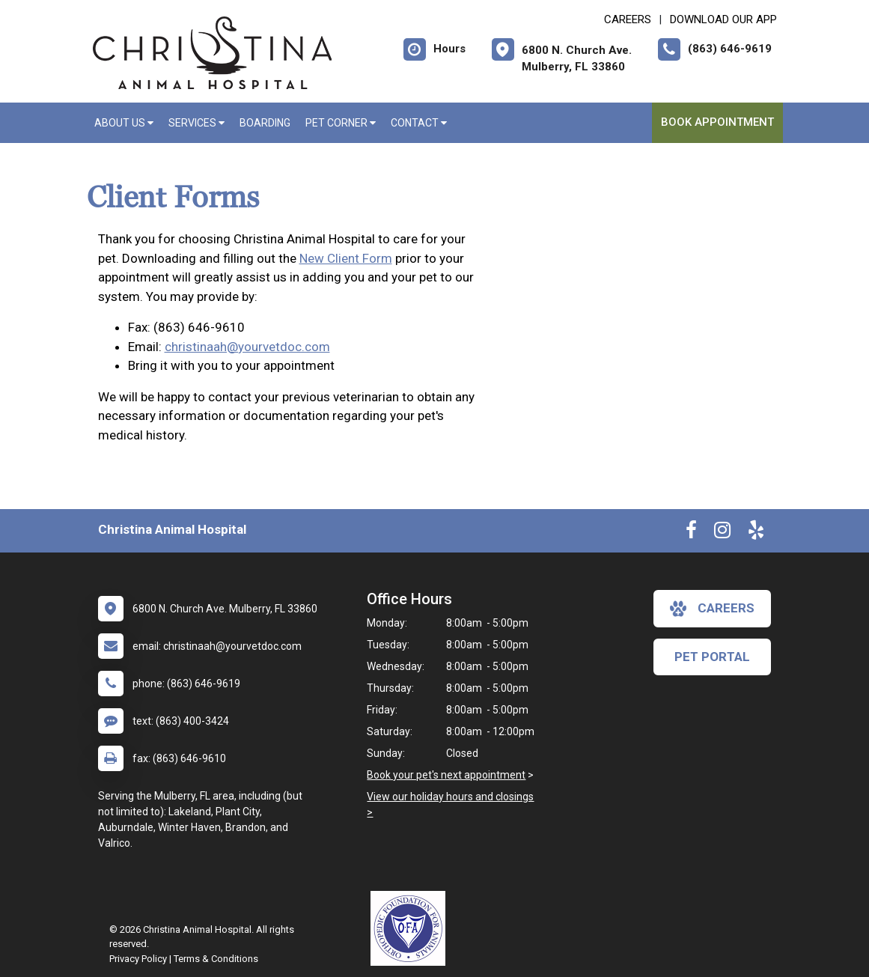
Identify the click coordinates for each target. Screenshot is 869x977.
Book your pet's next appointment (446, 775)
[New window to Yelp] (756, 533)
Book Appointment (717, 122)
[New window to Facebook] (691, 533)
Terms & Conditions (216, 958)
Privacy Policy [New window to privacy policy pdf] (138, 958)
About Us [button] (123, 123)
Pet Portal (712, 656)
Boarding (265, 123)
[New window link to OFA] (412, 928)
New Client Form (345, 258)
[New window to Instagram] (722, 533)
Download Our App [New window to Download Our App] (723, 19)
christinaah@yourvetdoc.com (247, 346)
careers (712, 608)
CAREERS (627, 19)
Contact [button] (419, 123)
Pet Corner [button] (340, 123)
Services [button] (196, 123)
